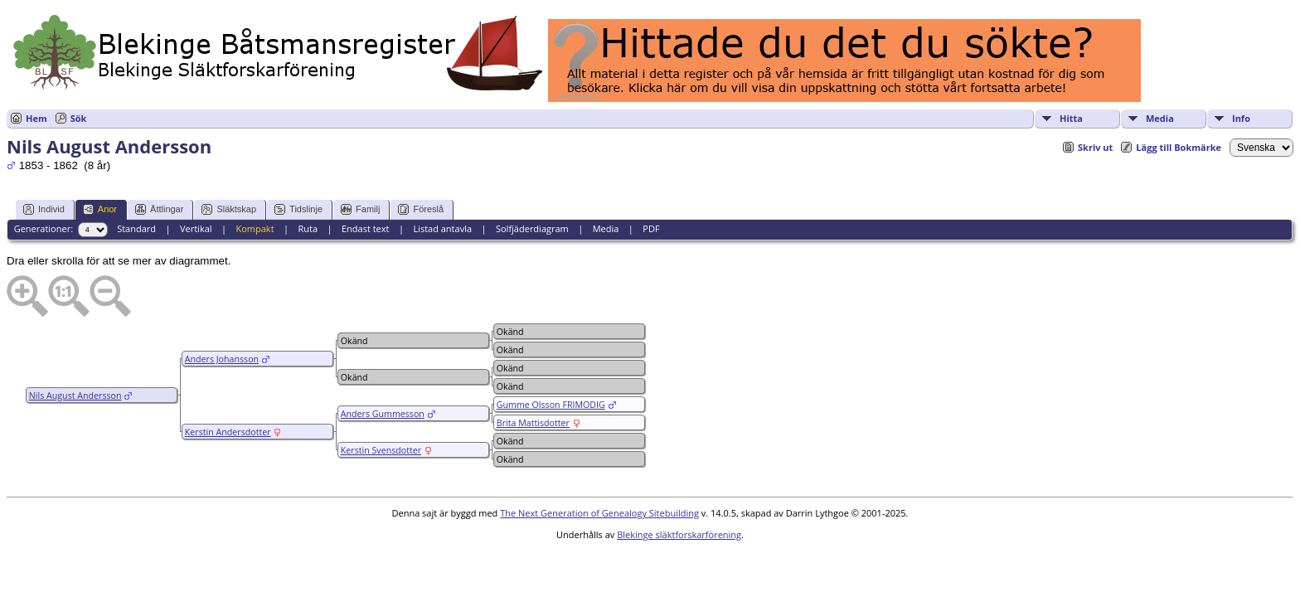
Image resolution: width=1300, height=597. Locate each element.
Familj (360, 209)
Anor (100, 209)
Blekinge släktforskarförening (679, 534)
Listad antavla (442, 228)
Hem (36, 118)
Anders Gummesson (382, 414)
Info (1241, 118)
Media (1160, 118)
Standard (136, 228)
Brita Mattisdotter (533, 423)
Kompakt (254, 228)
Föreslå (421, 209)
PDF (651, 228)
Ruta (308, 228)
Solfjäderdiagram (532, 228)
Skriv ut (1095, 147)
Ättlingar (159, 209)
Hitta (1071, 118)
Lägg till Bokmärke (1178, 147)
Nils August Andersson (75, 395)
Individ (44, 209)
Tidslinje (298, 209)
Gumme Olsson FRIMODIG (551, 404)
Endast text (366, 228)
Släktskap (228, 209)
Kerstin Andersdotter (228, 432)
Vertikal (196, 228)
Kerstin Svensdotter (381, 450)
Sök (78, 118)
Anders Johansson (222, 359)
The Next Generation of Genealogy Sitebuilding (599, 513)
